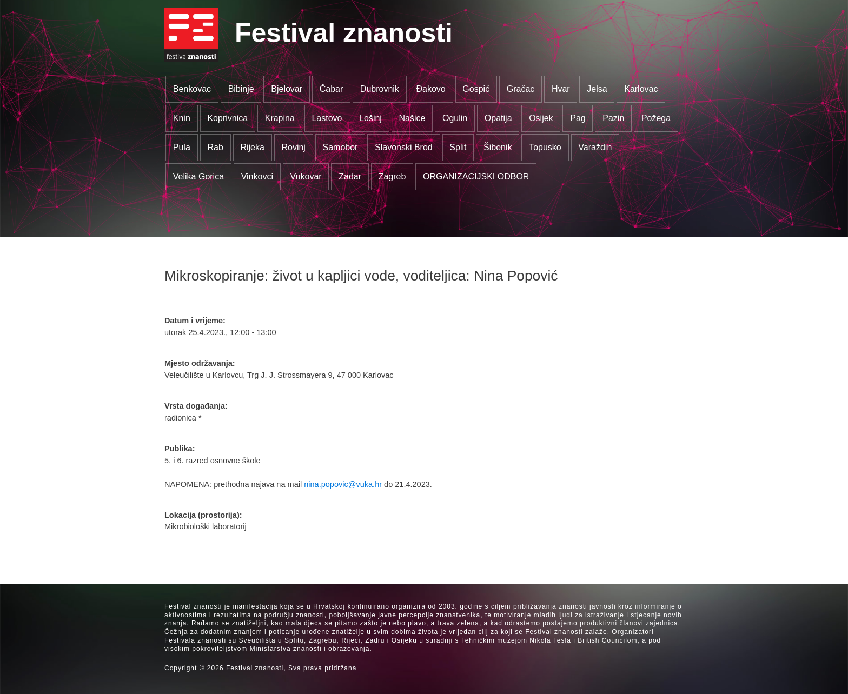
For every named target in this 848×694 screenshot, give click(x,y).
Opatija (498, 118)
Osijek (541, 118)
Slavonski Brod (404, 147)
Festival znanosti (344, 33)
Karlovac (641, 89)
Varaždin (595, 147)
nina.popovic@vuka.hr (343, 484)
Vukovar (306, 176)
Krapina (280, 118)
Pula (181, 147)
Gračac (521, 89)
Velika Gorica (198, 176)
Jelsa (597, 89)
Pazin (613, 118)
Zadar (350, 176)
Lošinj (370, 118)
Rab (215, 147)
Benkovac (192, 89)
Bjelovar (286, 89)
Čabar (331, 89)
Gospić (475, 89)
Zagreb (392, 176)
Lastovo (327, 118)
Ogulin (454, 118)
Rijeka (252, 147)
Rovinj (293, 147)
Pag (577, 118)
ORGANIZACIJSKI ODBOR (476, 176)
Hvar (561, 89)
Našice (412, 118)
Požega (656, 118)
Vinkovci (257, 176)
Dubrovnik (379, 89)
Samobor (340, 147)
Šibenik (497, 147)
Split (457, 147)
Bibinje (241, 89)
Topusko (545, 147)
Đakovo (430, 89)
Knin (181, 118)
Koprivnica (227, 118)
